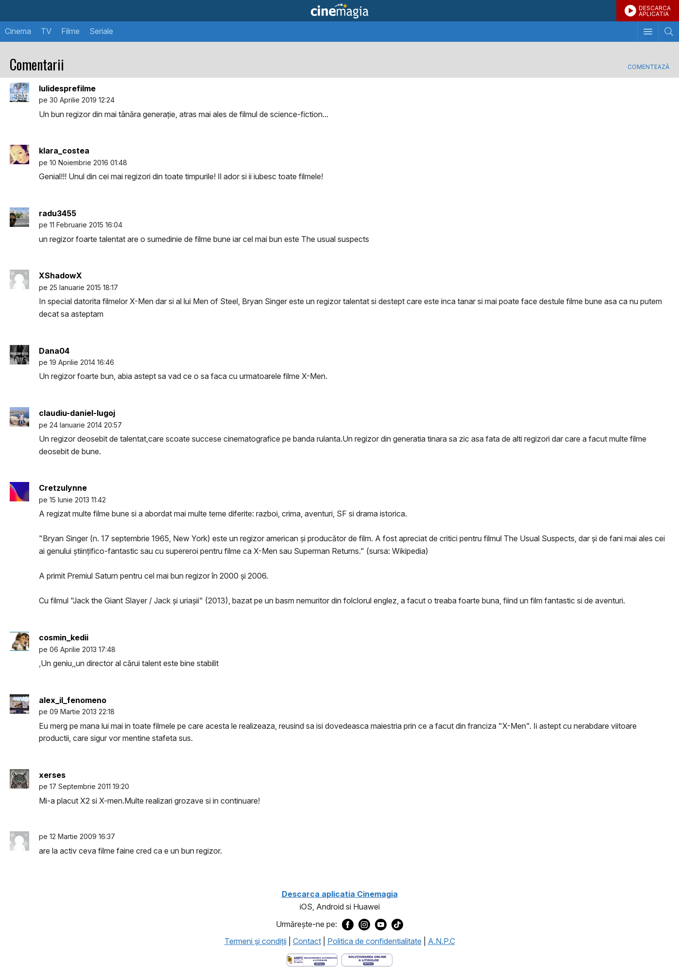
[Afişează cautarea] (668, 31)
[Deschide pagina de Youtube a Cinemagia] (381, 924)
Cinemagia (339, 10)
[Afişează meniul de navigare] (647, 31)
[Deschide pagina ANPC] (312, 959)
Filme (70, 31)
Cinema (18, 31)
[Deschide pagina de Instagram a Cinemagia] (364, 924)
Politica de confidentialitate (374, 941)
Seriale (101, 31)
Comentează (648, 67)
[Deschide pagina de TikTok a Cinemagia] (397, 924)
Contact (307, 941)
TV (46, 31)
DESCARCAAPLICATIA (655, 10)
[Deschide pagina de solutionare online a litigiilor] (366, 959)
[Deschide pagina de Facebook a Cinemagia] (348, 924)
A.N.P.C (441, 941)
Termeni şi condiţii (255, 941)
